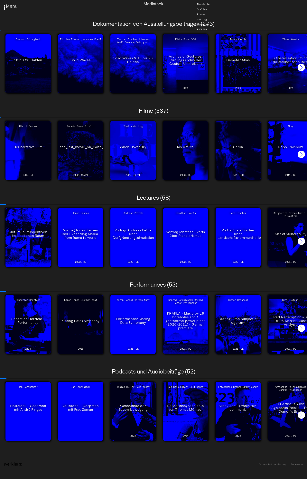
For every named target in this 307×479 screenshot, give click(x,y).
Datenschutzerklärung (272, 464)
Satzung (202, 19)
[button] (301, 67)
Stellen (202, 9)
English (202, 29)
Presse (201, 14)
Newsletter (204, 4)
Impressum (297, 464)
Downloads (203, 24)
